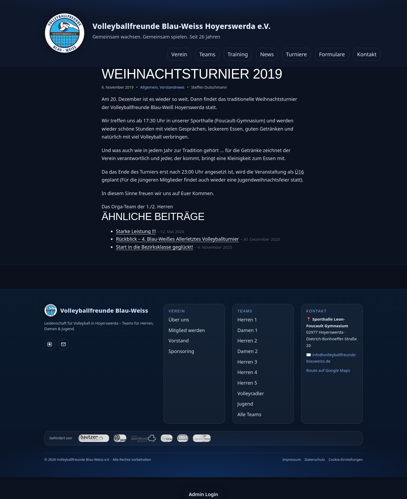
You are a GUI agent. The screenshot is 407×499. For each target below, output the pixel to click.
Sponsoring (181, 351)
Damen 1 (247, 330)
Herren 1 (247, 319)
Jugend (245, 404)
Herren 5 (247, 383)
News (267, 54)
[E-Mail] (63, 344)
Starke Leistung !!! (136, 231)
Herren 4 (247, 372)
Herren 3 (247, 362)
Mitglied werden (186, 330)
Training (238, 54)
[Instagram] (49, 344)
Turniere (296, 54)
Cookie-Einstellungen (345, 459)
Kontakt (366, 54)
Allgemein (149, 87)
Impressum (291, 459)
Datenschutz (315, 459)
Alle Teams (249, 414)
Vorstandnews (172, 87)
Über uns (178, 319)
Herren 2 (247, 340)
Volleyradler (250, 393)
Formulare (332, 54)
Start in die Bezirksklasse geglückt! (154, 247)
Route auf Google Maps (328, 370)
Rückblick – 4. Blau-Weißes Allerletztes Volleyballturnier (177, 239)
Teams (207, 54)
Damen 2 (247, 351)
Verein (179, 54)
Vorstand (178, 340)
